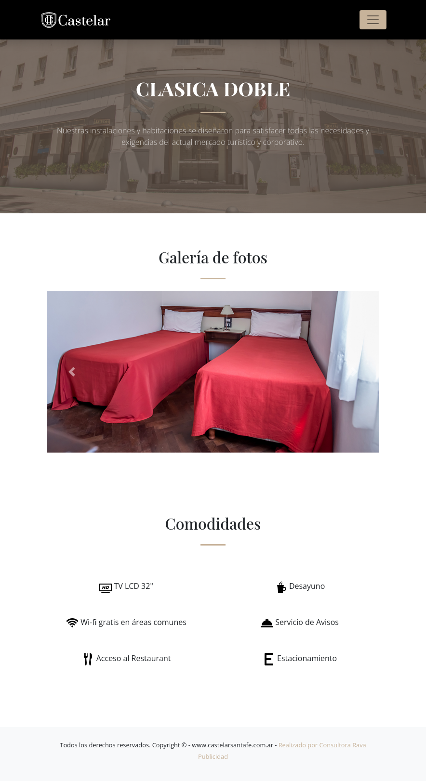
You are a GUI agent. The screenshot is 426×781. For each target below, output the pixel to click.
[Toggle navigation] (372, 19)
